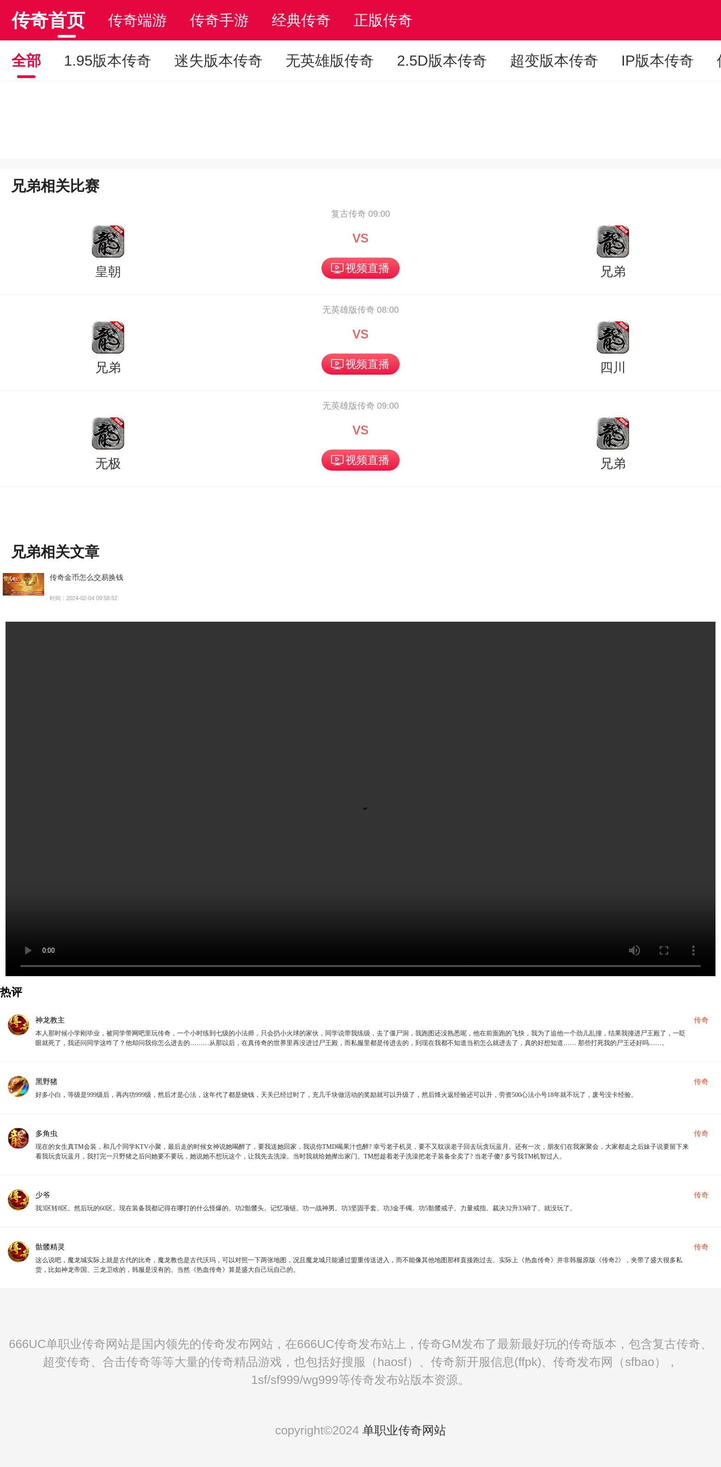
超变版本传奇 (554, 60)
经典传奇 (301, 20)
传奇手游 (219, 20)
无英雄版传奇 (330, 60)
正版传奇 (383, 20)
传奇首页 (48, 20)
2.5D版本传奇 (442, 60)
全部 (26, 60)
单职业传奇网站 (404, 1430)
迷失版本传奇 (218, 60)
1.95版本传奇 (107, 60)
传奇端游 (137, 20)
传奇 (701, 1020)
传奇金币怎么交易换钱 (86, 577)
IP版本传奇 (657, 60)
